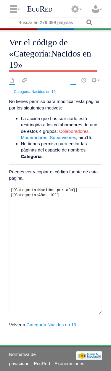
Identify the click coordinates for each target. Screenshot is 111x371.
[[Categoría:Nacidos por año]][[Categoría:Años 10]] (55, 250)
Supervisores (63, 137)
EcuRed (39, 8)
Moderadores (34, 137)
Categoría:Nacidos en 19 (35, 91)
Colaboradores (74, 131)
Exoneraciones (69, 363)
